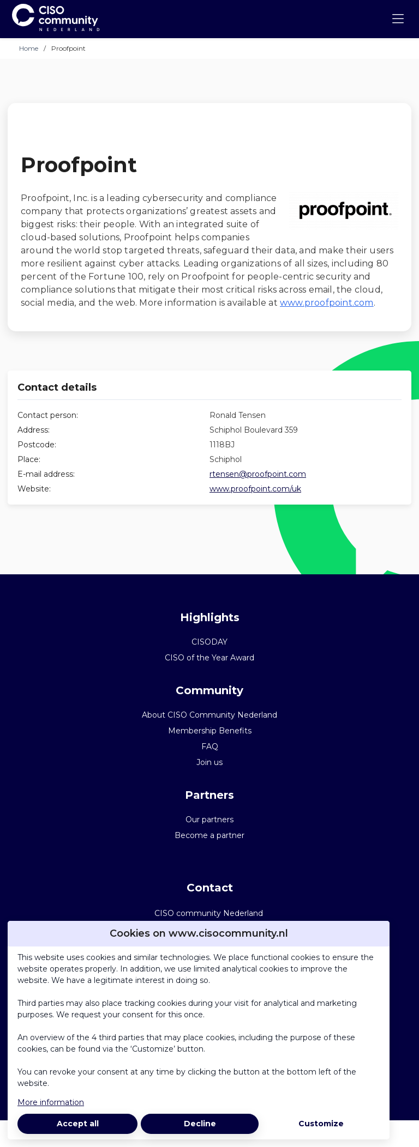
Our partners (209, 819)
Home (28, 48)
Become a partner (209, 835)
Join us (209, 762)
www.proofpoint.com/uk (255, 489)
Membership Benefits (210, 731)
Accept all (78, 1123)
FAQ (209, 746)
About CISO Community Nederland (209, 715)
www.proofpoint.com (327, 303)
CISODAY (209, 642)
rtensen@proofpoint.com (258, 474)
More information (50, 1102)
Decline (200, 1123)
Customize (321, 1123)
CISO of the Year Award (209, 658)
